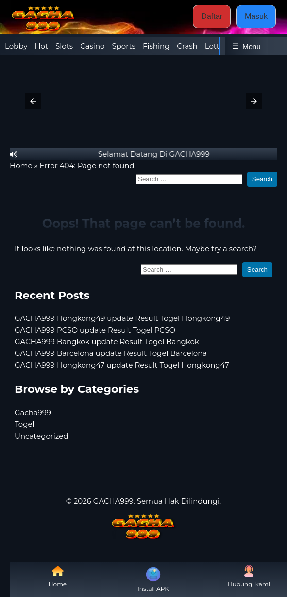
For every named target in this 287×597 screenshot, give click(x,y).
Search (262, 179)
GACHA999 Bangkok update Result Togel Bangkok (107, 341)
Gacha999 (33, 412)
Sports (123, 46)
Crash (187, 46)
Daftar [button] (211, 16)
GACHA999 (113, 501)
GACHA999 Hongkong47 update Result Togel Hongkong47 (122, 364)
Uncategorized (41, 435)
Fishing (156, 46)
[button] (33, 101)
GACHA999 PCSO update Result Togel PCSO (95, 329)
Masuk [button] (256, 16)
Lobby (16, 46)
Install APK (153, 578)
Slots (64, 46)
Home (21, 165)
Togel (24, 424)
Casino (92, 46)
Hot (41, 46)
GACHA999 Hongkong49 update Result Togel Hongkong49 (122, 318)
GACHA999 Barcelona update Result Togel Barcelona (111, 353)
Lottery (218, 46)
